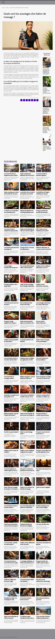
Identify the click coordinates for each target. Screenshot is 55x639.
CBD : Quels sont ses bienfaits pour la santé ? (42, 229)
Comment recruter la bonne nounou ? (25, 598)
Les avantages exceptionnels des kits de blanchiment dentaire (10, 267)
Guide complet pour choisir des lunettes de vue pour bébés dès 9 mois (11, 193)
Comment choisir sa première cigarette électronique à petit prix (42, 175)
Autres (7, 7)
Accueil (3, 7)
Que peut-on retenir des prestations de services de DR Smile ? (27, 470)
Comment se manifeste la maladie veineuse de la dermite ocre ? (27, 396)
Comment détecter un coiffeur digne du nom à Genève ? (10, 470)
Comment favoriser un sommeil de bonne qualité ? (11, 562)
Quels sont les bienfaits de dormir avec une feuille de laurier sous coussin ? (27, 415)
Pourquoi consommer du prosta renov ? (43, 432)
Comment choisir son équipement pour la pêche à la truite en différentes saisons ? (11, 176)
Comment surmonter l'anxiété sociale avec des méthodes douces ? (47, 91)
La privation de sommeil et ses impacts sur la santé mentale (27, 193)
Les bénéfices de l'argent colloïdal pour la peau (42, 193)
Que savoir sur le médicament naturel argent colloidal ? (43, 581)
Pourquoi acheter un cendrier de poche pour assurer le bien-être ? (42, 415)
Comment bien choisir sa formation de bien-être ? (10, 359)
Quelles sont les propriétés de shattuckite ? (11, 340)
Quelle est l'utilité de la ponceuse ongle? (10, 580)
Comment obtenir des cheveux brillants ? (42, 359)
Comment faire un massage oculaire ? (9, 377)
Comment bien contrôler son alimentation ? (10, 543)
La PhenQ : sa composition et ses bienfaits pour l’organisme (11, 212)
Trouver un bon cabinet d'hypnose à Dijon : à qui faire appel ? (47, 148)
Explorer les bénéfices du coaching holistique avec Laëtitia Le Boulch (26, 212)
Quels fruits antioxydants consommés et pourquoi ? (11, 525)
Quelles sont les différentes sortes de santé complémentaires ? (27, 544)
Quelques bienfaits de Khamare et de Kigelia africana (26, 525)
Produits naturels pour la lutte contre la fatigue (42, 506)
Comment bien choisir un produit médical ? (11, 506)
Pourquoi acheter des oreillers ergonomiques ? (42, 562)
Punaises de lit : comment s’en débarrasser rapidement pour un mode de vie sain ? (27, 250)
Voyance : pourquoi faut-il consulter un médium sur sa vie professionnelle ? (43, 396)
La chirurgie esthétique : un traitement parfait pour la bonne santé (27, 562)
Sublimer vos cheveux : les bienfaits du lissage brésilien (27, 489)
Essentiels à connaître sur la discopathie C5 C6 (11, 395)
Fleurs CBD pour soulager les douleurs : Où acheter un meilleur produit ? (11, 489)
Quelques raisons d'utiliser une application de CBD (27, 359)
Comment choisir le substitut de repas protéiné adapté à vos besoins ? (11, 230)
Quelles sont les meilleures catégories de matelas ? (27, 451)
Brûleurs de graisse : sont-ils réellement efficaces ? (27, 377)
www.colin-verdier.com (13, 67)
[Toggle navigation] (3, 2)
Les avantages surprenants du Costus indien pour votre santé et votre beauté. (43, 304)
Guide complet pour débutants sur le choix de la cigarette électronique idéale (27, 176)
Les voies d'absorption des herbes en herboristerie (27, 506)
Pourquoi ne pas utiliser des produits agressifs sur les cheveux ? (43, 452)
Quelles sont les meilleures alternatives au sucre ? (43, 266)
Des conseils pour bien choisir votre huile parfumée (26, 304)
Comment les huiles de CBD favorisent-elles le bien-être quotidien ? (47, 130)
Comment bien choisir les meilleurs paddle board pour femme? (43, 618)
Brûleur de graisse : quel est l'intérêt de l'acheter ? (11, 414)
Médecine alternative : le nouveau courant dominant (43, 248)
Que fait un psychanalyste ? (11, 432)
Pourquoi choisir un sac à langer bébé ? (10, 285)
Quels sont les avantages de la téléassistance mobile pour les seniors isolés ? (46, 71)
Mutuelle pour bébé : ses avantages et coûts (10, 598)
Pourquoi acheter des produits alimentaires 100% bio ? (42, 212)
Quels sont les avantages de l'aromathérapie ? (42, 340)
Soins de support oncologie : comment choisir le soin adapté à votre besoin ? (43, 378)
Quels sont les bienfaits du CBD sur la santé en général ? (27, 230)
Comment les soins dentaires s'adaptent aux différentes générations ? (46, 111)
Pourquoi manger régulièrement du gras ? (10, 322)
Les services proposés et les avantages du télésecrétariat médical (11, 249)
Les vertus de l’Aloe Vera (42, 524)
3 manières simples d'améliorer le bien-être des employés (27, 618)
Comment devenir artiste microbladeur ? (27, 580)
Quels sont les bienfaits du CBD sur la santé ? (11, 617)
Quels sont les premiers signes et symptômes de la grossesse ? (27, 323)
